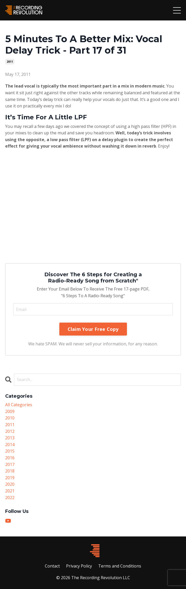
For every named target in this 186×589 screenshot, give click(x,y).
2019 (10, 478)
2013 (10, 438)
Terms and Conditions (119, 566)
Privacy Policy (79, 566)
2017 (10, 464)
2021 (10, 491)
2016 (10, 458)
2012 (10, 431)
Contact (52, 566)
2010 (10, 418)
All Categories (18, 405)
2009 (10, 411)
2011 (10, 61)
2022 (10, 497)
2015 (10, 451)
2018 (10, 471)
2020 (10, 484)
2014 (10, 444)
